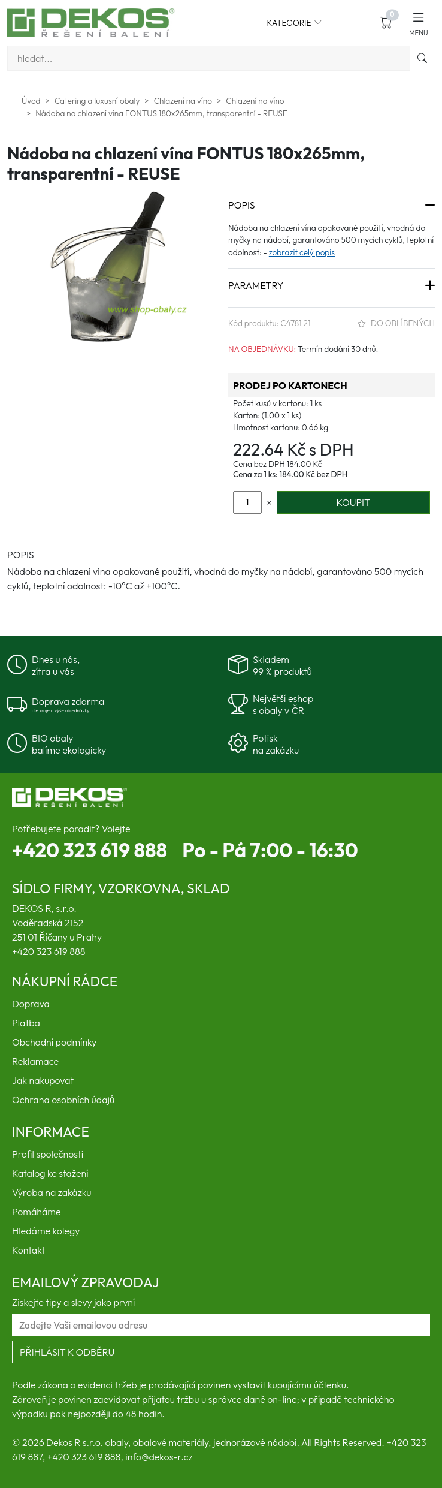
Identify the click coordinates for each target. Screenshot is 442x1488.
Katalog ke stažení (50, 1173)
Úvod (31, 100)
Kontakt (28, 1250)
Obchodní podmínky (54, 1042)
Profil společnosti (47, 1154)
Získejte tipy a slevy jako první (73, 1302)
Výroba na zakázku (52, 1192)
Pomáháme (36, 1212)
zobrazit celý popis (302, 252)
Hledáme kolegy (46, 1231)
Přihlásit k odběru (67, 1352)
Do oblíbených (396, 323)
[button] (418, 22)
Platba (26, 1023)
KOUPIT (353, 502)
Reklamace (35, 1061)
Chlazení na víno (183, 100)
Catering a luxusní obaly (97, 100)
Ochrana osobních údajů (63, 1100)
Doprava (31, 1004)
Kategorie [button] (294, 22)
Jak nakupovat (43, 1080)
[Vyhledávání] (208, 58)
